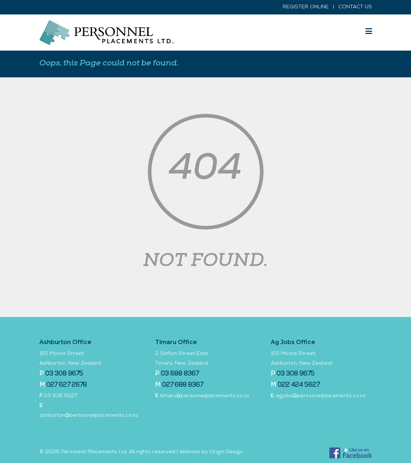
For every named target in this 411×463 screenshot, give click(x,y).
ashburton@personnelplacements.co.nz (88, 415)
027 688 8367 (182, 385)
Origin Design (226, 452)
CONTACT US (355, 7)
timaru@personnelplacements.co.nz (204, 396)
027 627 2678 (66, 385)
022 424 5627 (299, 385)
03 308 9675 (64, 374)
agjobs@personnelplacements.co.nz (320, 396)
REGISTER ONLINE (306, 7)
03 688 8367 (180, 374)
